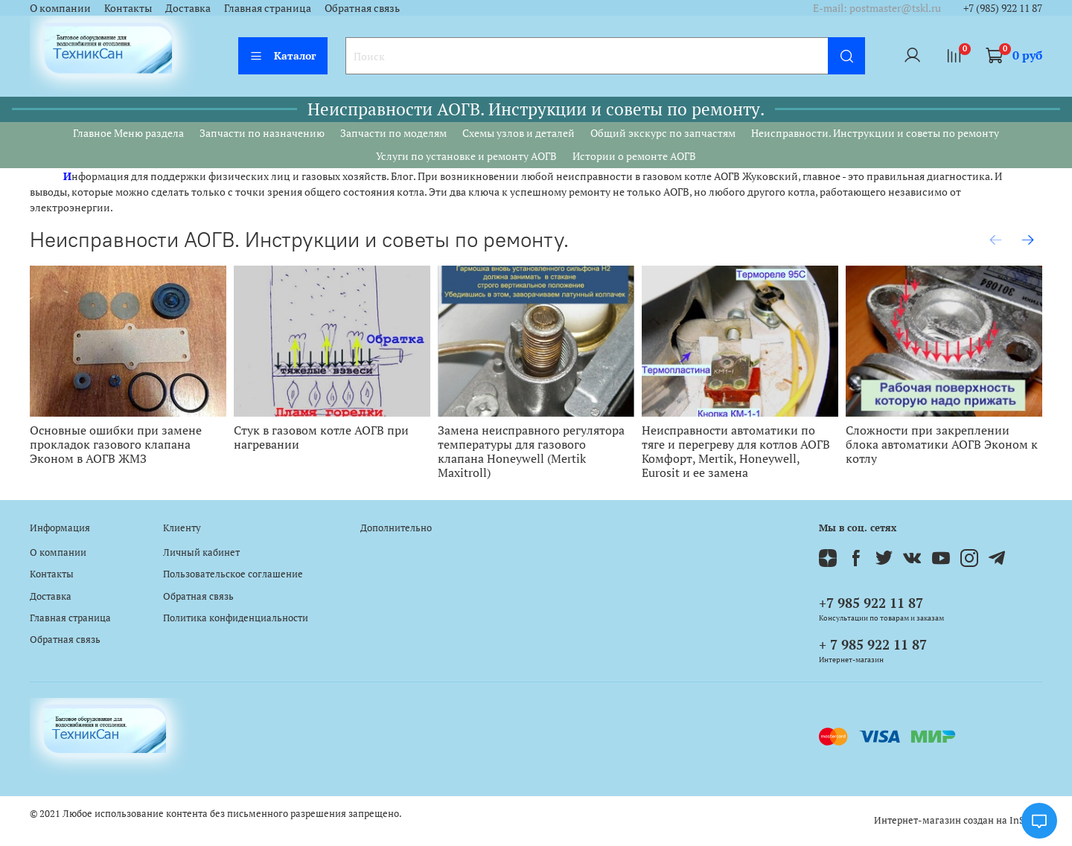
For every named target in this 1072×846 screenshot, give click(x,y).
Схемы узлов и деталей (518, 133)
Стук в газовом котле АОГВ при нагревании (321, 437)
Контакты (128, 8)
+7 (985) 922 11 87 (1002, 8)
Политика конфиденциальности (235, 618)
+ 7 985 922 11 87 (873, 644)
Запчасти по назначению (262, 133)
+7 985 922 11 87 (871, 603)
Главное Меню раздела (128, 133)
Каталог (282, 55)
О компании (60, 8)
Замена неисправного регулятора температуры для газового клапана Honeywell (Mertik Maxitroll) (531, 452)
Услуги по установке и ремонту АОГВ (466, 156)
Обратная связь (362, 8)
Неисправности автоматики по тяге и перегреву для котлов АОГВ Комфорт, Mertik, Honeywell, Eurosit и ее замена (736, 452)
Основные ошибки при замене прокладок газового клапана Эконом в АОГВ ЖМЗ (116, 445)
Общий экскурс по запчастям (663, 133)
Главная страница (267, 8)
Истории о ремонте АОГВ (634, 156)
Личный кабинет (201, 552)
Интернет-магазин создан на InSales (958, 820)
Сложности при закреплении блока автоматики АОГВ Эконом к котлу (942, 445)
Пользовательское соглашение (233, 574)
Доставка (188, 8)
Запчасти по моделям (393, 133)
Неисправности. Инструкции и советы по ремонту (875, 133)
